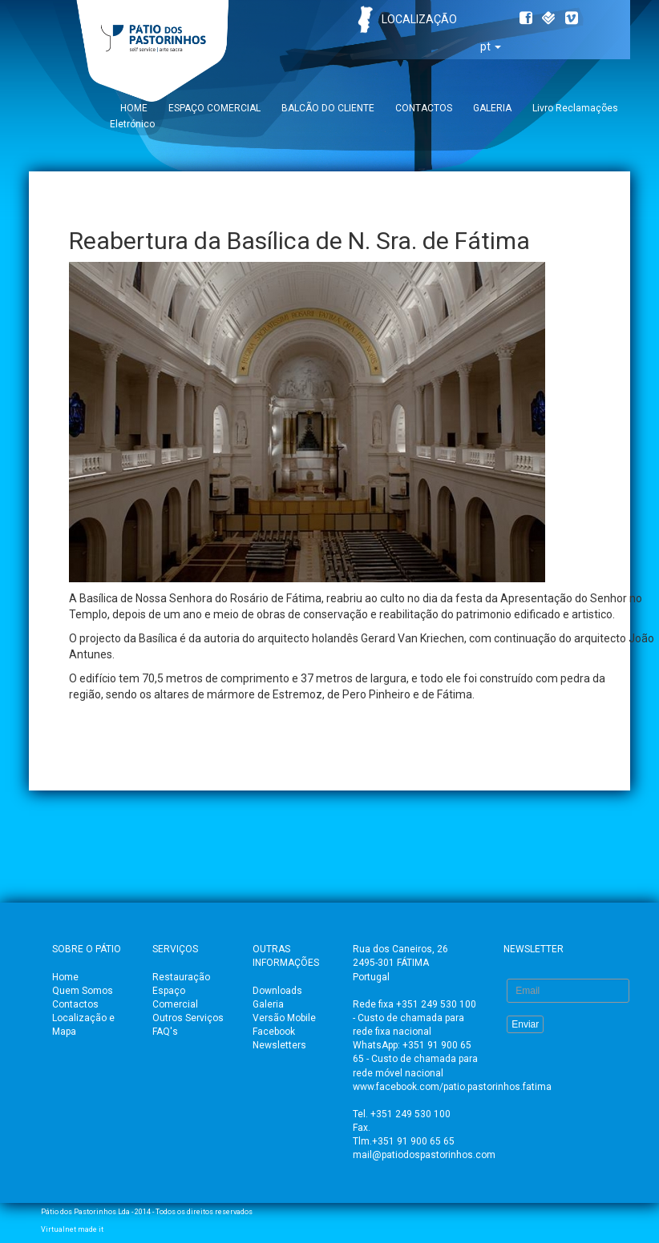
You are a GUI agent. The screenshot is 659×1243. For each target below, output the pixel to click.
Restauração (181, 977)
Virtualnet (58, 1229)
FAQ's (165, 1031)
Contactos (75, 1004)
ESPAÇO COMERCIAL (214, 108)
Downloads (277, 990)
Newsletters (279, 1045)
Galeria (268, 1004)
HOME (134, 108)
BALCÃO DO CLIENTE (327, 108)
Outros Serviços (188, 1018)
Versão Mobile (284, 1018)
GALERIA (492, 108)
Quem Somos (82, 990)
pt (490, 46)
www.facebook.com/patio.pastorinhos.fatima (452, 1086)
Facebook (274, 1031)
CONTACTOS (423, 108)
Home (65, 977)
